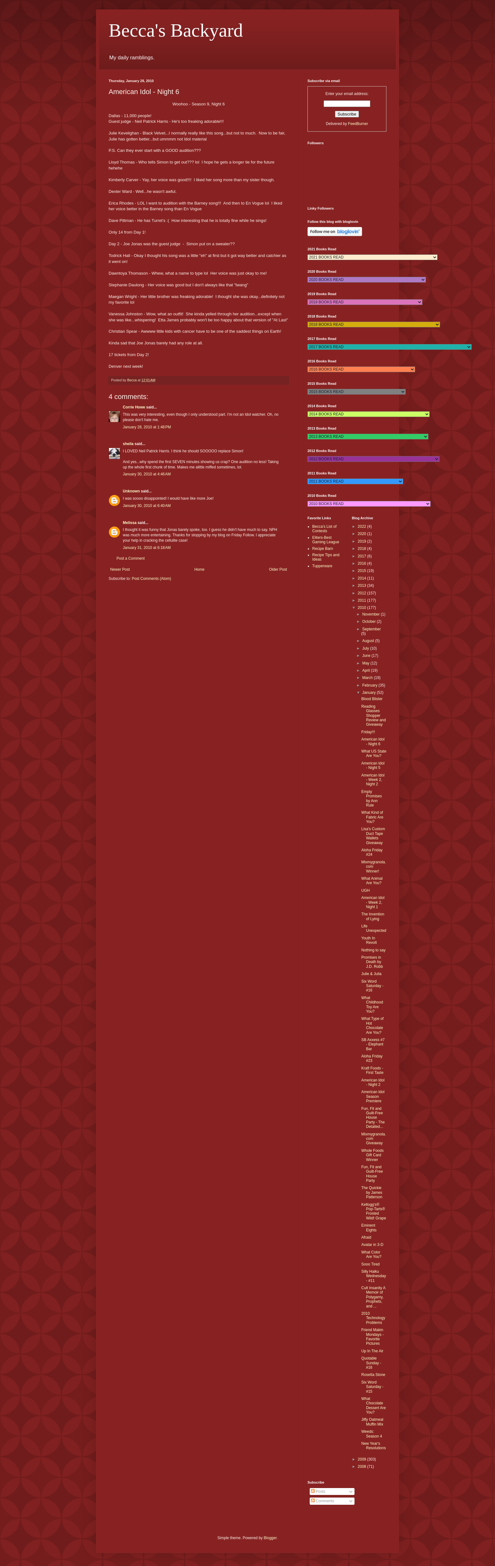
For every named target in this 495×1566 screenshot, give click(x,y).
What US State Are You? (373, 753)
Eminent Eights (368, 1227)
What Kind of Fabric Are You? (372, 817)
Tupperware (322, 566)
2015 (362, 571)
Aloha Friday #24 (371, 852)
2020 (362, 534)
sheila (128, 444)
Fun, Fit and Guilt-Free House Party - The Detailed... (373, 1117)
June (366, 655)
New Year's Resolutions (373, 1445)
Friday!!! (368, 732)
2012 (362, 593)
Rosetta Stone (373, 1374)
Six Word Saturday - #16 (372, 986)
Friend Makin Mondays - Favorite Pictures (372, 1337)
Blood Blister (371, 699)
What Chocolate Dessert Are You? (373, 1405)
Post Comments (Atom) (151, 578)
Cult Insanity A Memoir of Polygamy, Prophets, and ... (373, 1297)
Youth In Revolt (369, 940)
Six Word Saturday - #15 (372, 1387)
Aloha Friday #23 (371, 1058)
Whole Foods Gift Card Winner (372, 1155)
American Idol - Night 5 (372, 765)
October (369, 621)
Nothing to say (373, 950)
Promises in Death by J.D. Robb (372, 962)
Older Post (278, 569)
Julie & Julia (371, 974)
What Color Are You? (371, 1254)
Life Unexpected (373, 928)
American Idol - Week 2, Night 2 (372, 780)
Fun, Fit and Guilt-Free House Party (372, 1174)
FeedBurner (358, 124)
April (366, 670)
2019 (362, 541)
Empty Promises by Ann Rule (371, 798)
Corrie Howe (134, 407)
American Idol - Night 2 (372, 1082)
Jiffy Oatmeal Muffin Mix (372, 1421)
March (368, 678)
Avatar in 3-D (372, 1244)
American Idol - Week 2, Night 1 (372, 902)
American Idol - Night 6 (372, 741)
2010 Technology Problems (373, 1318)
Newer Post (120, 569)
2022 (362, 526)
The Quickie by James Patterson (371, 1192)
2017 (362, 556)
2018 (362, 548)
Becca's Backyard (176, 30)
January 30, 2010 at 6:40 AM (147, 505)
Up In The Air (372, 1351)
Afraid (366, 1237)
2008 (362, 1466)
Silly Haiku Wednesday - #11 (373, 1276)
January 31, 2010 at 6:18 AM (147, 547)
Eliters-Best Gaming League (325, 539)
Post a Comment (130, 558)
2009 (362, 1459)
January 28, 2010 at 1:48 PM (147, 427)
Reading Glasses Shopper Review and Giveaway (373, 715)
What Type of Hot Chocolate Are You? (372, 1025)
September (371, 629)
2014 (362, 578)
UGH (365, 890)
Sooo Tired (370, 1264)
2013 (362, 585)
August (368, 641)
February (370, 685)
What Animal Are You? (371, 880)
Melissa (129, 523)
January (369, 692)
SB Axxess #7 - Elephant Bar (373, 1044)
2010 (362, 607)
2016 (362, 563)
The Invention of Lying (372, 916)
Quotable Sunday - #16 (371, 1363)
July (366, 648)
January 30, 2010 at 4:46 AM (147, 474)
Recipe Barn (322, 548)
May (366, 663)
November (371, 614)
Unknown (131, 491)
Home (199, 569)
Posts (318, 1491)
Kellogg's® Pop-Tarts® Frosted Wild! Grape (373, 1211)
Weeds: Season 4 (371, 1433)
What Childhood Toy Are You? (372, 1005)
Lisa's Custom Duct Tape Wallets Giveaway (373, 836)
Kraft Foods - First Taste (372, 1070)
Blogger (270, 1538)
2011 (362, 600)
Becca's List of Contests (324, 528)
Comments (322, 1501)
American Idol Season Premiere (372, 1096)
